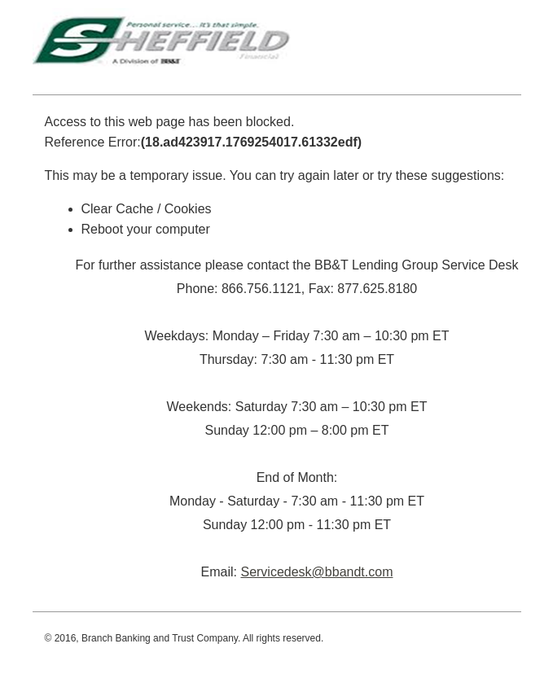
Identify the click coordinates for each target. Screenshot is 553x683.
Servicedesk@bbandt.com (316, 572)
